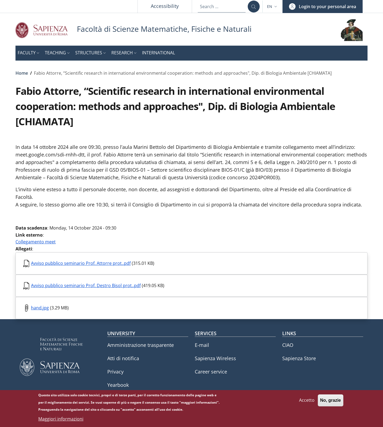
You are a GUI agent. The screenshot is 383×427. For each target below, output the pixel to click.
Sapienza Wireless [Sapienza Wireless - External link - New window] (215, 358)
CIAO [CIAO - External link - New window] (287, 345)
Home (21, 73)
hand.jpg (40, 308)
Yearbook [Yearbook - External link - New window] (118, 385)
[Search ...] (254, 6)
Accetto (307, 403)
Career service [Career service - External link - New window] (211, 371)
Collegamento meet (35, 242)
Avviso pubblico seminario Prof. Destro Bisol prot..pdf (86, 285)
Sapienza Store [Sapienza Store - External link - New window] (299, 358)
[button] (272, 6)
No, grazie (330, 403)
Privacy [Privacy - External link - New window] (115, 371)
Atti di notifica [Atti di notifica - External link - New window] (123, 358)
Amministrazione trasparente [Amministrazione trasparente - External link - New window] (140, 345)
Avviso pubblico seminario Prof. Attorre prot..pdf (81, 263)
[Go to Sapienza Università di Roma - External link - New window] (46, 30)
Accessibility (165, 6)
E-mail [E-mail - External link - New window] (202, 345)
